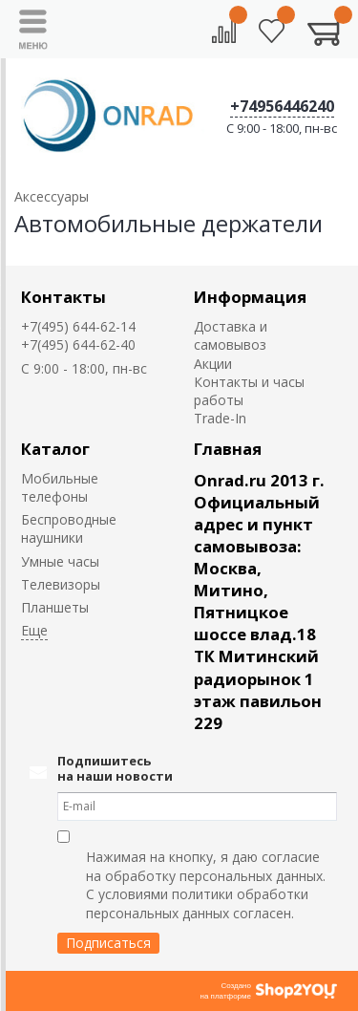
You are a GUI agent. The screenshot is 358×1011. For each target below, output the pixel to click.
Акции (213, 364)
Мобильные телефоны (59, 487)
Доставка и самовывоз (230, 335)
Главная (228, 449)
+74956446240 (282, 106)
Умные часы (60, 561)
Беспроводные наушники (68, 528)
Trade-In (220, 418)
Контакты (63, 297)
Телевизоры (60, 584)
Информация (250, 297)
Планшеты (55, 607)
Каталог (55, 449)
